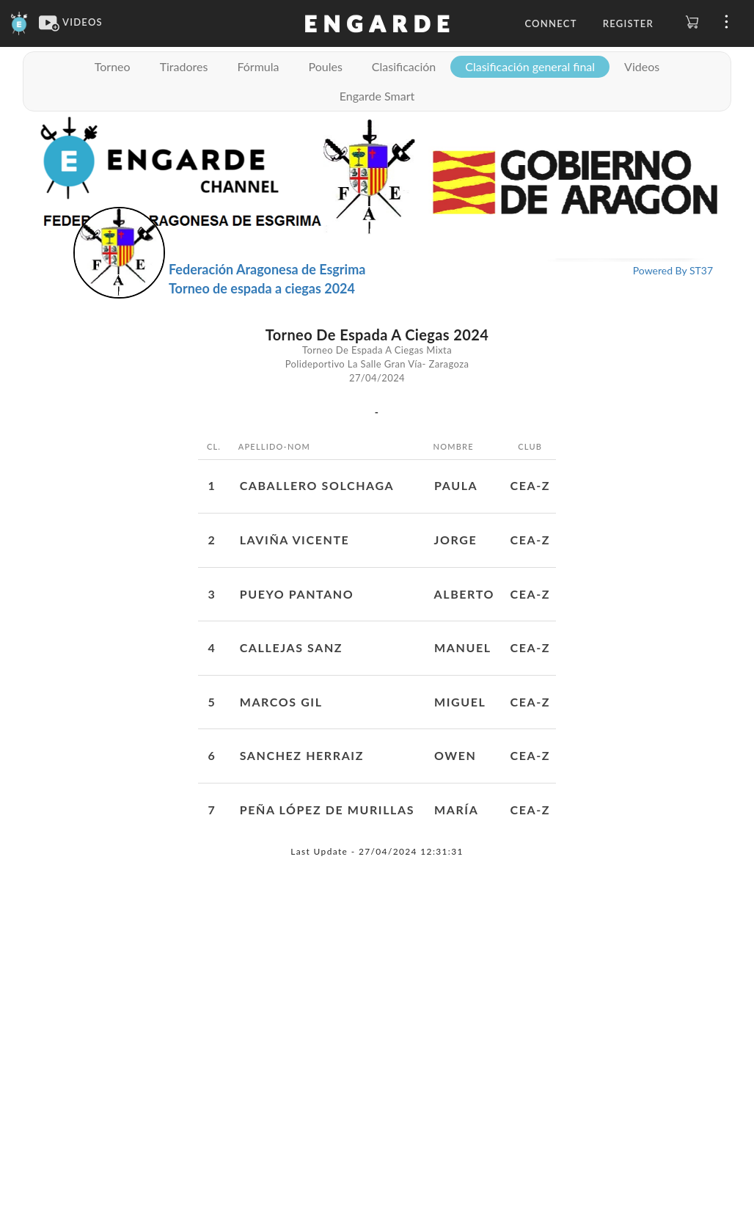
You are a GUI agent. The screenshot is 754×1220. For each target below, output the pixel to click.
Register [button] (628, 23)
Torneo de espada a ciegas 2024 (262, 288)
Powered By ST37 (673, 270)
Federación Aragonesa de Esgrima (267, 269)
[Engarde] (19, 22)
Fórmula (258, 66)
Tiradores (184, 66)
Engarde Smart (377, 96)
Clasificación (404, 66)
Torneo (113, 66)
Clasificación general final (530, 66)
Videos (641, 66)
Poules (325, 66)
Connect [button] (550, 23)
